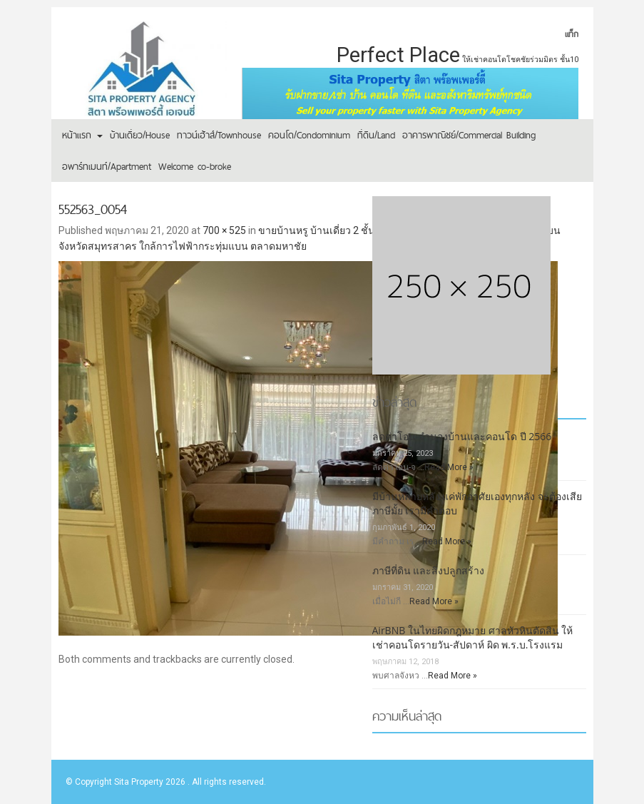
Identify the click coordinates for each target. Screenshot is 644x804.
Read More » (449, 467)
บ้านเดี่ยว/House (140, 135)
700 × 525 (224, 230)
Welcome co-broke (194, 166)
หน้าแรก (82, 135)
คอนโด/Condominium (309, 135)
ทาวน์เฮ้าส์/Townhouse (219, 135)
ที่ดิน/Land (376, 135)
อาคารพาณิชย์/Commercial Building (469, 135)
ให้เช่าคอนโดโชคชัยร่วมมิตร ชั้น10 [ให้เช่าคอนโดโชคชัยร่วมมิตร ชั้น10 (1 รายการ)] (520, 59)
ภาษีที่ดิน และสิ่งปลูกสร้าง (428, 570)
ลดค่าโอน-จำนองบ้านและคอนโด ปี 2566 (462, 436)
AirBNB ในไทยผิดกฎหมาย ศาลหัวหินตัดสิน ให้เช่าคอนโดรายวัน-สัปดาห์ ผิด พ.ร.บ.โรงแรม (472, 637)
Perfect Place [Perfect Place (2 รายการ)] (398, 55)
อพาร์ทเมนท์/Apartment (106, 166)
